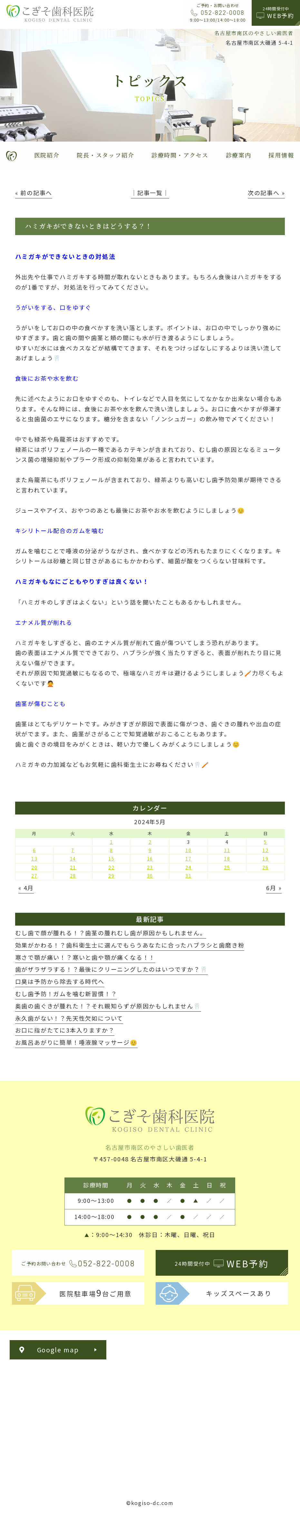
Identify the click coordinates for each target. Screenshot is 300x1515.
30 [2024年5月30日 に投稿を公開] (150, 875)
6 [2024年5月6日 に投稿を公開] (34, 850)
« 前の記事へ (34, 192)
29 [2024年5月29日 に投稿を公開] (111, 875)
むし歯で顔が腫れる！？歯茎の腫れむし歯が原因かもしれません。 (110, 933)
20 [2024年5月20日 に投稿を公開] (34, 867)
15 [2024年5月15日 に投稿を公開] (111, 858)
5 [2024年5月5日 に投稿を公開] (265, 842)
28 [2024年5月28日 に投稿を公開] (73, 875)
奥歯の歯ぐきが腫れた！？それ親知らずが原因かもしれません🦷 (108, 1006)
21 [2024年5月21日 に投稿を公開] (73, 867)
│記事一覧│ (150, 192)
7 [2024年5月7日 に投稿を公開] (72, 850)
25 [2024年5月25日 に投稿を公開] (227, 867)
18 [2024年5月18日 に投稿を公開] (227, 858)
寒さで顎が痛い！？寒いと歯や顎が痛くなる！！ (85, 957)
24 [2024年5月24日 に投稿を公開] (188, 867)
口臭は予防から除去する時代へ (59, 981)
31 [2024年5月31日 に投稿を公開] (188, 875)
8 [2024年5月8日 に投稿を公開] (111, 850)
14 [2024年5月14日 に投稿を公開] (73, 858)
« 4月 (26, 887)
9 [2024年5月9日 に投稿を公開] (150, 850)
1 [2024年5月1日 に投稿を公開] (111, 842)
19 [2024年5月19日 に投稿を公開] (265, 858)
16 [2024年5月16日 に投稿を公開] (150, 858)
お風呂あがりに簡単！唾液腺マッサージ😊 (76, 1042)
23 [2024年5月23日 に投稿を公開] (150, 867)
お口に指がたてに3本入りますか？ (65, 1030)
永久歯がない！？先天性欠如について (69, 1018)
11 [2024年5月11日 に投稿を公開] (227, 850)
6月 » (274, 887)
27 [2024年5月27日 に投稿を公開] (34, 875)
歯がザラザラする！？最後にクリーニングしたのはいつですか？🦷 (111, 969)
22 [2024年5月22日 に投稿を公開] (111, 867)
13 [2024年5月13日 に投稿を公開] (34, 858)
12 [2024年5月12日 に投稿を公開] (265, 850)
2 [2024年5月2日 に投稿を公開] (150, 842)
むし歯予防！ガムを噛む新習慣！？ (66, 993)
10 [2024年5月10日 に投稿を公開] (188, 850)
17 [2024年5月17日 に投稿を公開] (188, 858)
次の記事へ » (266, 192)
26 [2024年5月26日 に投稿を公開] (265, 867)
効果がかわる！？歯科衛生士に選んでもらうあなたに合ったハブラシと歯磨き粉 (130, 945)
